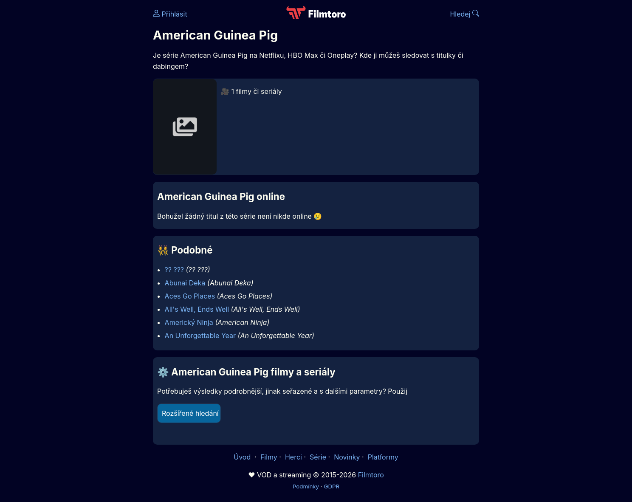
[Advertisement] (91, 130)
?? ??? (174, 269)
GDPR (331, 486)
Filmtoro (371, 475)
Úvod (243, 457)
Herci (293, 457)
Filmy (268, 457)
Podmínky (306, 486)
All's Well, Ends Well (197, 309)
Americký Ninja (189, 322)
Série (318, 457)
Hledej (464, 14)
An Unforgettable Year (200, 335)
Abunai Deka (185, 283)
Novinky (347, 457)
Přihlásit (170, 14)
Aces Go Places (190, 296)
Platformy (383, 457)
